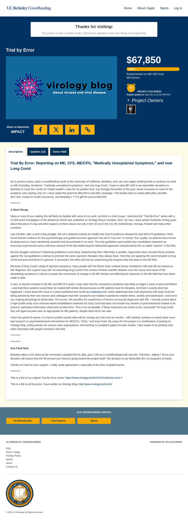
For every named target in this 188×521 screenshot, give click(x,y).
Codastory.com (98, 291)
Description (16, 151)
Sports (164, 8)
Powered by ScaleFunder (166, 442)
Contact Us (12, 466)
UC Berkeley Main (23, 421)
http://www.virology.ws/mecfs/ (95, 384)
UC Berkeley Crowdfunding (23, 442)
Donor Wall (59, 151)
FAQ (8, 448)
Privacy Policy (13, 455)
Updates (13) (38, 151)
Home (128, 8)
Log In (178, 8)
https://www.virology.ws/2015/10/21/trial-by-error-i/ (93, 377)
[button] (40, 130)
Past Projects (58, 421)
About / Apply (146, 8)
